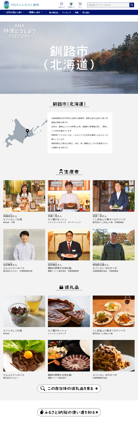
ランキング (66, 12)
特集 (76, 12)
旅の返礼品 (53, 12)
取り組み (86, 12)
